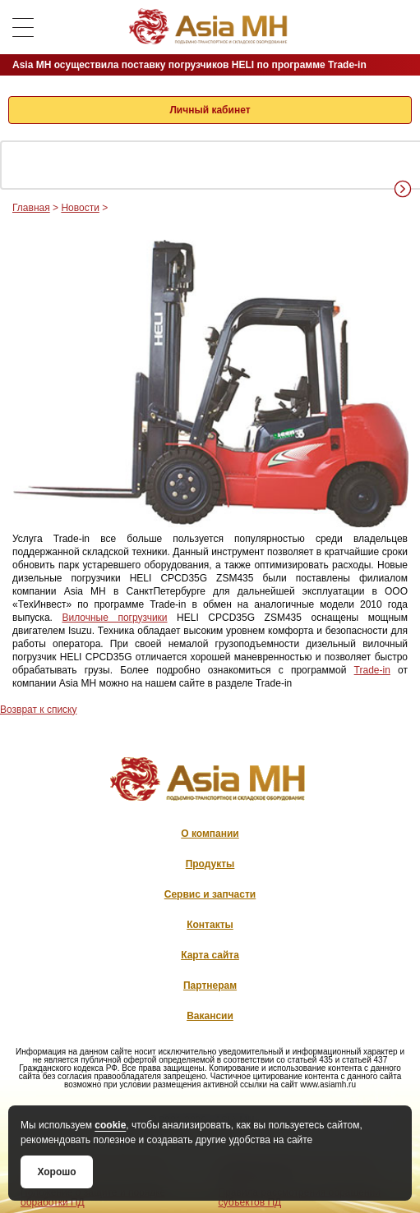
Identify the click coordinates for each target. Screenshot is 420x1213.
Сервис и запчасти (210, 894)
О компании (210, 833)
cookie (110, 1125)
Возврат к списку (38, 709)
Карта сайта (210, 955)
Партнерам (210, 985)
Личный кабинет (209, 110)
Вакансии (210, 1016)
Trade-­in (372, 670)
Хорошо (56, 1172)
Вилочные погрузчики (114, 617)
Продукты (210, 864)
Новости (80, 208)
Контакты (210, 924)
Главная (31, 208)
